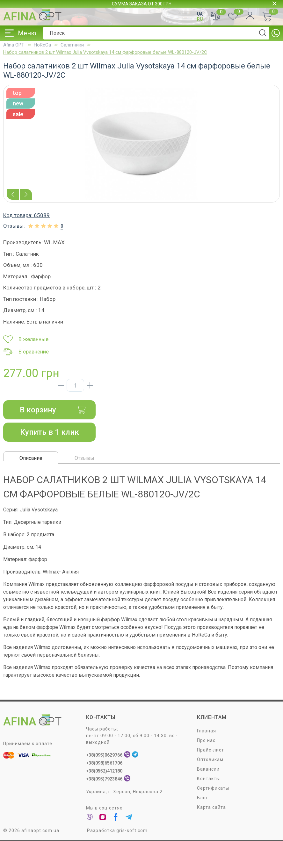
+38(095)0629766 (104, 755)
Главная (206, 731)
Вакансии (208, 769)
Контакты (208, 778)
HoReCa (42, 45)
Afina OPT (13, 45)
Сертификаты (213, 788)
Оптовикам (210, 759)
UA (200, 14)
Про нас (206, 740)
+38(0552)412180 (104, 771)
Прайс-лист (210, 750)
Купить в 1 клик (49, 432)
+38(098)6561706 (104, 763)
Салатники (72, 45)
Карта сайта (211, 807)
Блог (202, 798)
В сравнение (26, 351)
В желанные (25, 339)
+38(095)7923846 (104, 779)
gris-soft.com (132, 830)
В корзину (53, 409)
